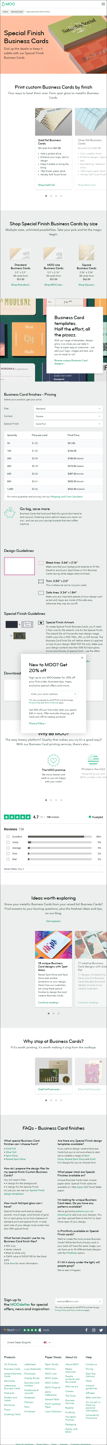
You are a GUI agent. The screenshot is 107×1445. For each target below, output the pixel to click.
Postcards (9, 1393)
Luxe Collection (53, 1411)
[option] (53, 150)
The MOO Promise (70, 1418)
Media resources (70, 1370)
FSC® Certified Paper (53, 1405)
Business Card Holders (31, 1384)
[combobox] (68, 408)
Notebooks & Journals (31, 1392)
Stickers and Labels (10, 1399)
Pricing (89, 1368)
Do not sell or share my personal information (93, 1406)
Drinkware (29, 1411)
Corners (8, 416)
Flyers (7, 1409)
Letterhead (30, 1364)
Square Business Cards (12, 1375)
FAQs (89, 1380)
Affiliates (90, 1393)
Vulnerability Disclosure (92, 1416)
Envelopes (30, 1373)
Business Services (69, 1402)
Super (80, 1186)
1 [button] (46, 195)
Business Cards (12, 1368)
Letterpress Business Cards (12, 1387)
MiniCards (9, 1380)
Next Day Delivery (91, 1375)
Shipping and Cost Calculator (67, 496)
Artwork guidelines (91, 1387)
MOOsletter (20, 1304)
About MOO (72, 1364)
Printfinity (72, 1252)
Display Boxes (31, 1378)
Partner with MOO (71, 1430)
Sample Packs (52, 1399)
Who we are (71, 1386)
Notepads (29, 1397)
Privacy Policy (61, 1310)
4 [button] (61, 195)
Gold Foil (11, 1148)
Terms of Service (77, 1310)
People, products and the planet (72, 1379)
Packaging (70, 1424)
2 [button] (51, 195)
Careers (69, 1391)
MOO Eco (50, 1368)
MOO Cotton (52, 1382)
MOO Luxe (51, 1373)
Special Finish (11, 423)
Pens (26, 1406)
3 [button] (56, 195)
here (12, 1263)
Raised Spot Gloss (16, 1159)
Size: (6, 408)
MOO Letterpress (51, 1393)
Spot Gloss (12, 1155)
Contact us (91, 1364)
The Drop (70, 1395)
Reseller (69, 1407)
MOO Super (51, 1378)
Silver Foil (11, 1152)
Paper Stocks (51, 1364)
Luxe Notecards (32, 1368)
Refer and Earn (93, 1397)
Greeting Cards (12, 1414)
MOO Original (52, 1387)
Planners (28, 1402)
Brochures (9, 1404)
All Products (10, 1364)
